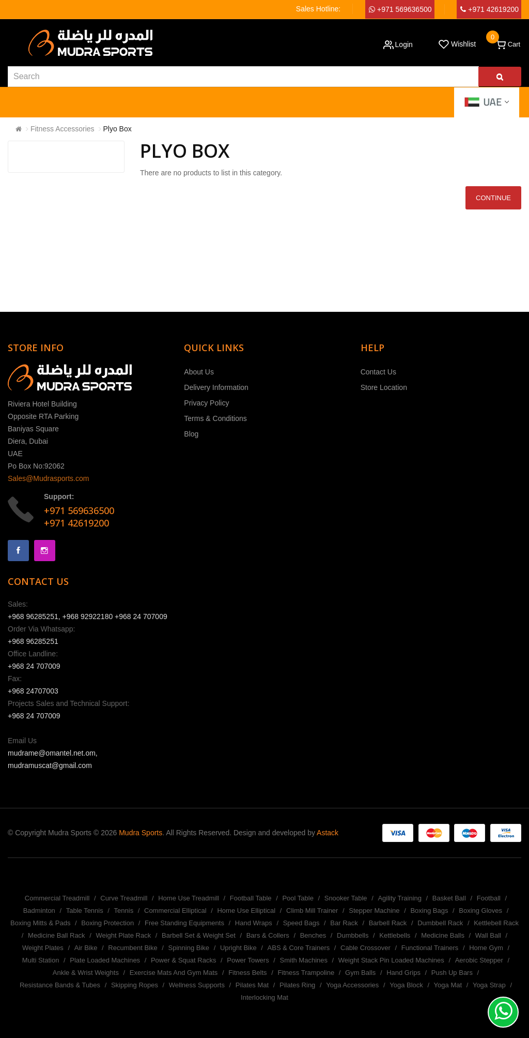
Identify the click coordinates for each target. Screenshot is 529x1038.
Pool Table (297, 898)
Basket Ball (449, 898)
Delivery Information (216, 387)
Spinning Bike (189, 948)
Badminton (39, 910)
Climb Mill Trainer (312, 910)
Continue (493, 198)
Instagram (44, 550)
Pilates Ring (297, 985)
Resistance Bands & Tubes (60, 985)
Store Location (384, 387)
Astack (327, 833)
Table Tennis (84, 910)
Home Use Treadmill (188, 898)
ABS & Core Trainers (299, 948)
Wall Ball (488, 935)
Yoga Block (406, 985)
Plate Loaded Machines (105, 960)
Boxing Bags (429, 910)
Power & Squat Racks (183, 960)
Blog (191, 434)
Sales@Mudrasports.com (48, 478)
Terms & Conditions (215, 418)
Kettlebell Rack (496, 923)
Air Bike (86, 948)
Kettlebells (394, 935)
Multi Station (40, 960)
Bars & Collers (267, 935)
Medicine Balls (442, 935)
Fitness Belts (247, 972)
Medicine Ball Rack (56, 935)
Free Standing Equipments (184, 923)
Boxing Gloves (480, 910)
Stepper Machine (374, 910)
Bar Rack (343, 923)
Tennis (124, 910)
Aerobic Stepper (479, 960)
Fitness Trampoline (305, 972)
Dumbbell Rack (440, 923)
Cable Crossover (365, 948)
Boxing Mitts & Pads (40, 923)
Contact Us (378, 372)
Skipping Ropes (134, 985)
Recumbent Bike (132, 948)
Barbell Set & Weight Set (199, 935)
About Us (199, 372)
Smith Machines (304, 960)
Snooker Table (345, 898)
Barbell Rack (388, 923)
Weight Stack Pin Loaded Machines (391, 960)
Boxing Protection (107, 923)
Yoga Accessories (352, 985)
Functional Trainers (430, 948)
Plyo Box (117, 129)
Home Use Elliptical (246, 910)
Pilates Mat (252, 985)
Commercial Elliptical (175, 910)
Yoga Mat (448, 985)
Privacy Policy (206, 403)
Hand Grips (403, 972)
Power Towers (248, 960)
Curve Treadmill (123, 898)
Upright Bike (238, 948)
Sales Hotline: (318, 9)
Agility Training (400, 898)
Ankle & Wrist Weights (86, 972)
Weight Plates (43, 948)
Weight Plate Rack (123, 935)
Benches (313, 935)
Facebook (18, 550)
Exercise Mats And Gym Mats (174, 972)
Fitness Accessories (62, 129)
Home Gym (486, 948)
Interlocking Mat (264, 997)
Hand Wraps (253, 923)
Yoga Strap (489, 985)
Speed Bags (301, 923)
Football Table (251, 898)
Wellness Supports (197, 985)
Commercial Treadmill (57, 898)
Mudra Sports (140, 833)
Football (489, 898)
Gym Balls (360, 972)
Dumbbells (352, 935)
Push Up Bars (452, 972)
